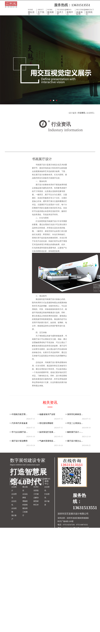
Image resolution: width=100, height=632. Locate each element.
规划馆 (25, 508)
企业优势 (14, 510)
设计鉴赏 (47, 503)
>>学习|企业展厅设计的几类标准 (20, 432)
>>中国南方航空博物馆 (19, 414)
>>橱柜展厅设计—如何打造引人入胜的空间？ (76, 432)
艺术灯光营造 (36, 488)
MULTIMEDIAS (80, 12)
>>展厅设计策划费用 (18, 441)
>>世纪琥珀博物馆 (45, 423)
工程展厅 (25, 513)
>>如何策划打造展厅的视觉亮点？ (48, 432)
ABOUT (41, 12)
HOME (32, 12)
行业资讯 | (82, 113)
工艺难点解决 (36, 496)
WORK (51, 12)
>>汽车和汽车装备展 (18, 423)
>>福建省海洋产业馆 (46, 414)
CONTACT (90, 12)
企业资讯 (47, 488)
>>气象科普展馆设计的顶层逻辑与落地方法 (48, 441)
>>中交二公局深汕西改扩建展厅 (76, 423)
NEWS (70, 12)
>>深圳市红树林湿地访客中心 (76, 414)
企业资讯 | (90, 113)
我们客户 (14, 517)
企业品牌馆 (25, 496)
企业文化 (14, 503)
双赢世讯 (78, 531)
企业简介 (14, 488)
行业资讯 (47, 496)
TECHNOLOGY (61, 12)
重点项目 (25, 488)
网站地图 (61, 531)
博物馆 (25, 501)
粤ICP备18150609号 (81, 528)
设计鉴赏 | (73, 113)
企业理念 (14, 496)
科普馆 (25, 505)
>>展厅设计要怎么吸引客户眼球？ (76, 441)
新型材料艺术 (36, 503)
